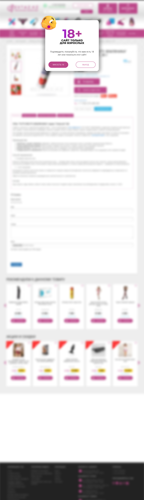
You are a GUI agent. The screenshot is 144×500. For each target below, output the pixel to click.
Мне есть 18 (58, 64)
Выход (85, 64)
